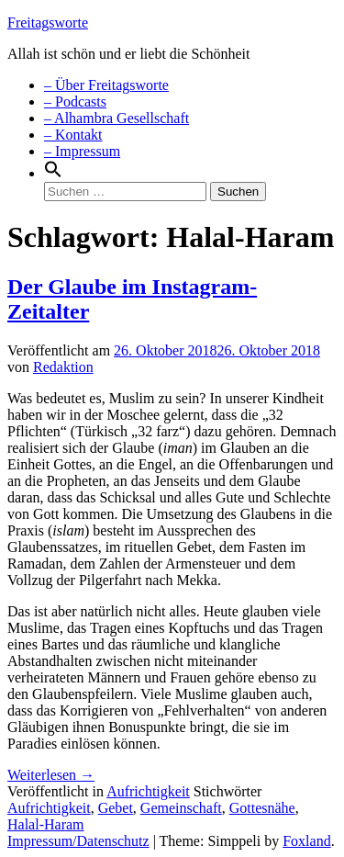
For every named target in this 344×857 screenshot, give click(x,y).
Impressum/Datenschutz (78, 841)
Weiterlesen (50, 775)
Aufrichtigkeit (148, 791)
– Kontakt (73, 134)
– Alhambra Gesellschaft (116, 118)
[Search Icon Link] (53, 173)
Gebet (115, 808)
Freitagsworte (47, 22)
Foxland (306, 841)
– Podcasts (75, 101)
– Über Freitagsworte (106, 85)
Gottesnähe (262, 808)
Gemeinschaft (181, 808)
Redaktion (63, 367)
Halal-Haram (45, 824)
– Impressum (82, 151)
